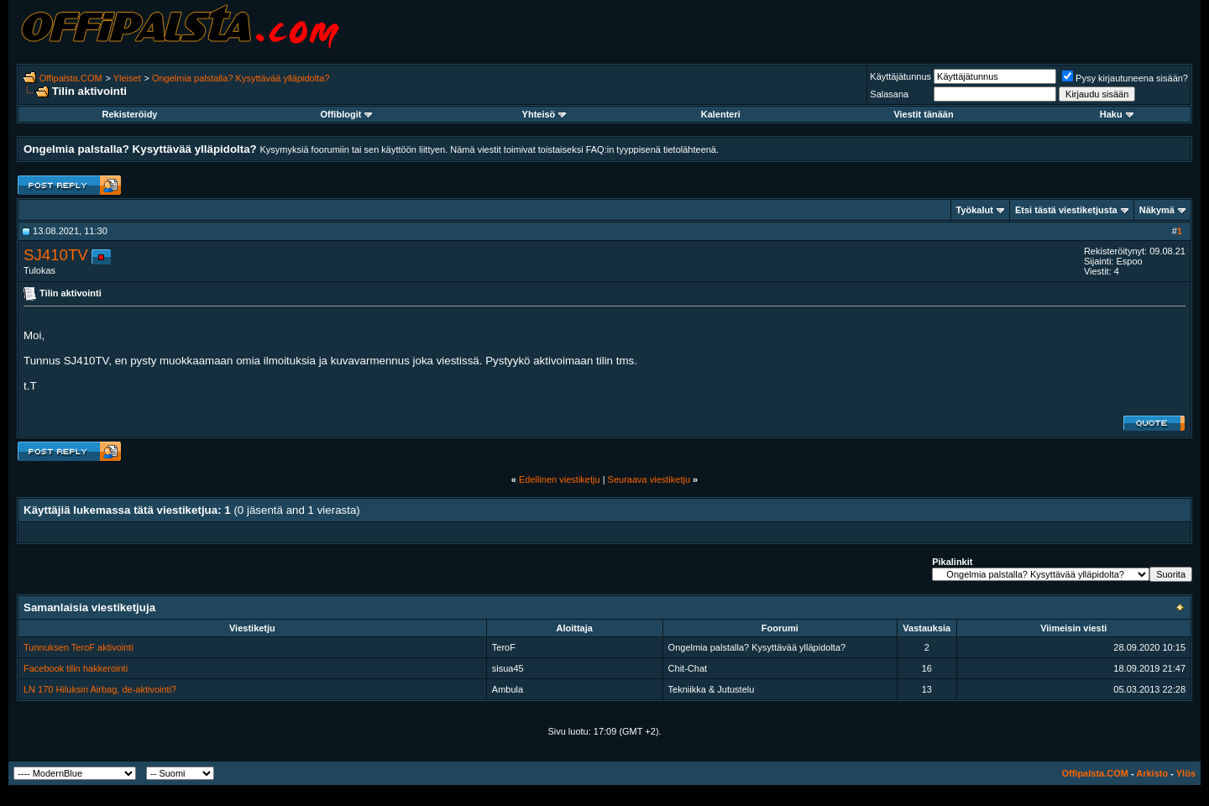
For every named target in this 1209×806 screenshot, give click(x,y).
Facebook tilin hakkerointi (76, 668)
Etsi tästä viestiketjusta (1066, 210)
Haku (1116, 114)
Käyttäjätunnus (900, 76)
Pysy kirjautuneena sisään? (1125, 78)
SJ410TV (56, 255)
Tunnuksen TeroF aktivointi (78, 647)
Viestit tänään (923, 114)
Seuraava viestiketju (649, 479)
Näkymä (1157, 210)
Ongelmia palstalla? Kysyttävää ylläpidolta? (241, 78)
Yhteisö (544, 114)
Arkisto (1152, 773)
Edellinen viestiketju (559, 479)
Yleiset (127, 78)
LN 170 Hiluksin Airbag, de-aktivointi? (100, 689)
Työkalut (974, 210)
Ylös (1186, 773)
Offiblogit (346, 114)
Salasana (889, 94)
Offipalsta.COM (70, 78)
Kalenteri (721, 114)
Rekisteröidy (129, 114)
